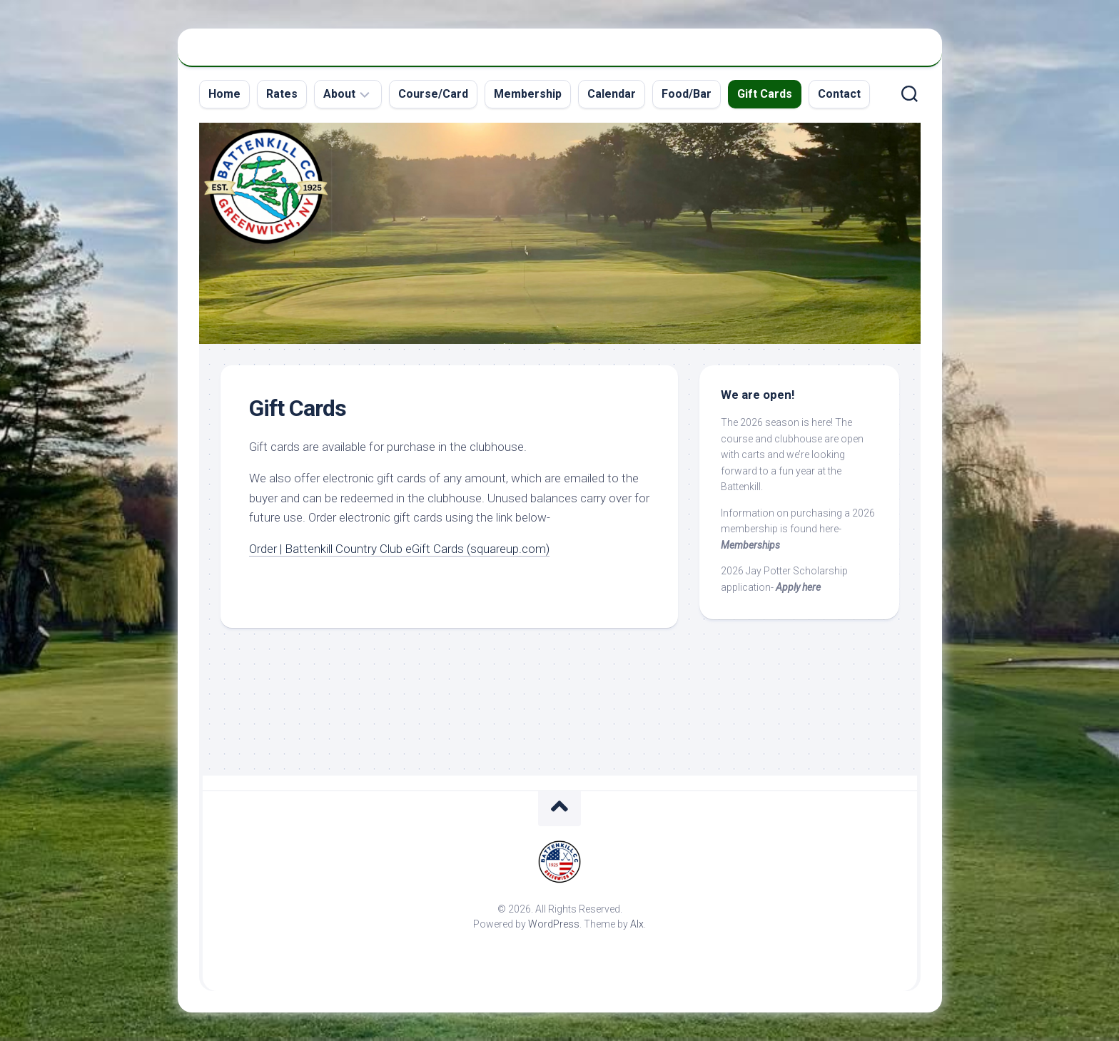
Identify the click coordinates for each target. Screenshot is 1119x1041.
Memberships (750, 545)
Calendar (611, 94)
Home (224, 94)
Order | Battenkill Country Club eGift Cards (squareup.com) (399, 549)
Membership (528, 94)
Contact (839, 94)
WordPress (553, 924)
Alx (637, 924)
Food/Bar (687, 94)
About (339, 94)
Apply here (798, 587)
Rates (282, 94)
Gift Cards (764, 94)
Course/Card (433, 94)
